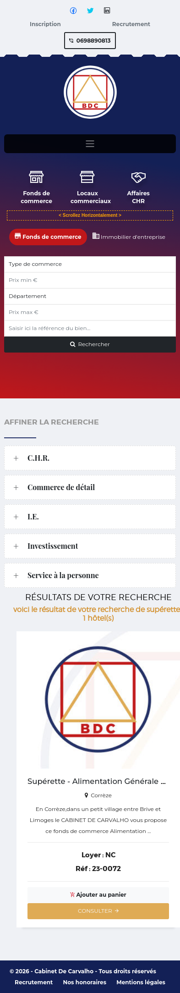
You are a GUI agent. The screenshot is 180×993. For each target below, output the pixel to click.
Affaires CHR (132, 186)
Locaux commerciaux (87, 186)
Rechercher (90, 343)
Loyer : (93, 855)
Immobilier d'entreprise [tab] (129, 234)
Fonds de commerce (35, 186)
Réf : (83, 868)
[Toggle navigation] (90, 144)
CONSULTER (98, 910)
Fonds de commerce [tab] (48, 234)
